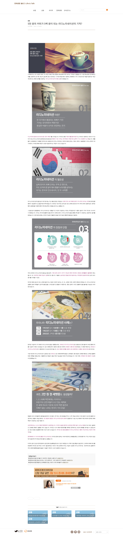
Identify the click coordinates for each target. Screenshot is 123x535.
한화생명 (59, 10)
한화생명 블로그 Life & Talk (24, 3)
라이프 (51, 10)
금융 (42, 10)
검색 (107, 9)
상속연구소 (67, 10)
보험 (34, 10)
